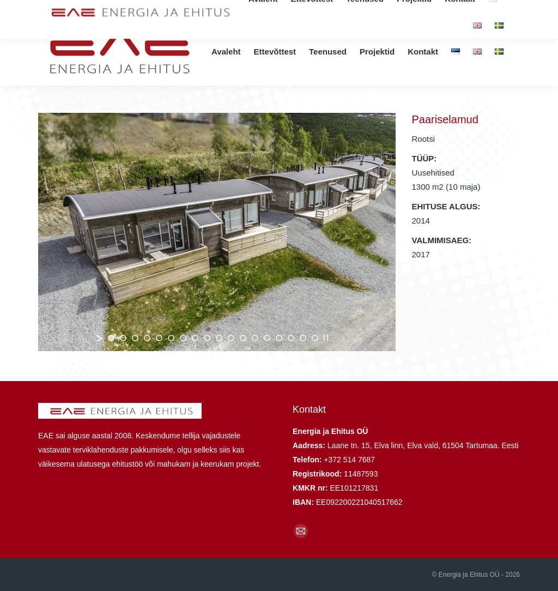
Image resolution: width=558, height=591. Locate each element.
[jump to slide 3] (135, 338)
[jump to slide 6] (171, 338)
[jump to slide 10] (219, 338)
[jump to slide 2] (123, 338)
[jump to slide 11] (231, 338)
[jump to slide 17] (303, 338)
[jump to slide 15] (279, 338)
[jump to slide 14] (267, 338)
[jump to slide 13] (255, 338)
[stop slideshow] (326, 338)
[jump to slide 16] (291, 338)
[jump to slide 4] (147, 338)
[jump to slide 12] (243, 338)
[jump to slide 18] (315, 338)
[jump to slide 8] (195, 338)
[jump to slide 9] (207, 338)
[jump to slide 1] (111, 338)
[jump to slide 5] (159, 338)
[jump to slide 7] (183, 338)
